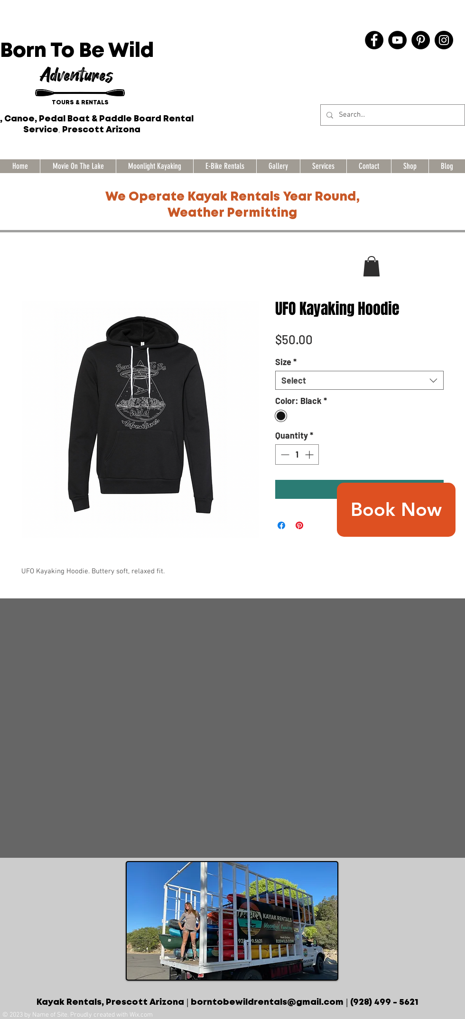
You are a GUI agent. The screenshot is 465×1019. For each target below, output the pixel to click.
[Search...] (392, 115)
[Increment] (310, 454)
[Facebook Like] (409, 61)
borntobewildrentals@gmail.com (267, 1002)
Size (286, 362)
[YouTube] (397, 40)
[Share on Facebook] (281, 525)
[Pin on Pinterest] (299, 525)
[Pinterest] (420, 40)
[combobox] (359, 380)
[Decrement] (284, 454)
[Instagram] (444, 40)
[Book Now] (396, 510)
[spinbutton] (297, 454)
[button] (371, 266)
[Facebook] (374, 40)
